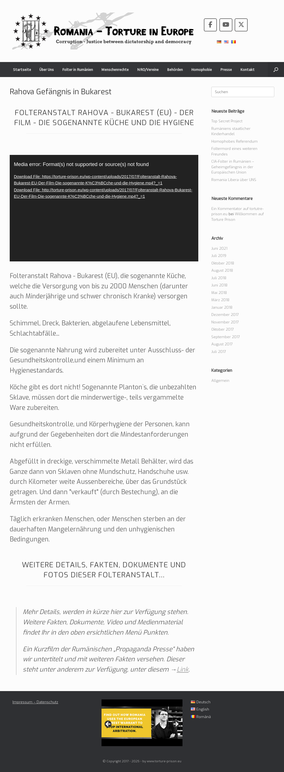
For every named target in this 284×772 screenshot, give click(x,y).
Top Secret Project (226, 121)
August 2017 (222, 344)
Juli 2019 (218, 255)
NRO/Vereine (148, 69)
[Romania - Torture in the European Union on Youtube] (225, 24)
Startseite (22, 69)
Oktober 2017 (222, 329)
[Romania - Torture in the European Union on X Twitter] (241, 24)
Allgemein (220, 380)
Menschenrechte (115, 69)
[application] (104, 208)
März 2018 (220, 300)
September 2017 (225, 337)
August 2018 (222, 270)
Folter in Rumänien (77, 69)
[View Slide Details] (142, 722)
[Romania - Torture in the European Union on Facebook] (210, 24)
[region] (142, 725)
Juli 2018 (218, 278)
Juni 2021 (219, 248)
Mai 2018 (219, 292)
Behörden (175, 69)
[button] (276, 69)
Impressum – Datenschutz (35, 702)
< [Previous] (108, 724)
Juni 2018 (219, 285)
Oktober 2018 (222, 263)
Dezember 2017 (225, 314)
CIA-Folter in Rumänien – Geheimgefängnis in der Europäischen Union (232, 167)
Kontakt (247, 69)
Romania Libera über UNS (233, 179)
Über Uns (46, 69)
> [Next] (175, 724)
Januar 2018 (221, 307)
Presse (226, 69)
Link (183, 669)
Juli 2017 (218, 351)
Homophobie (201, 69)
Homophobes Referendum (234, 141)
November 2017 (225, 322)
